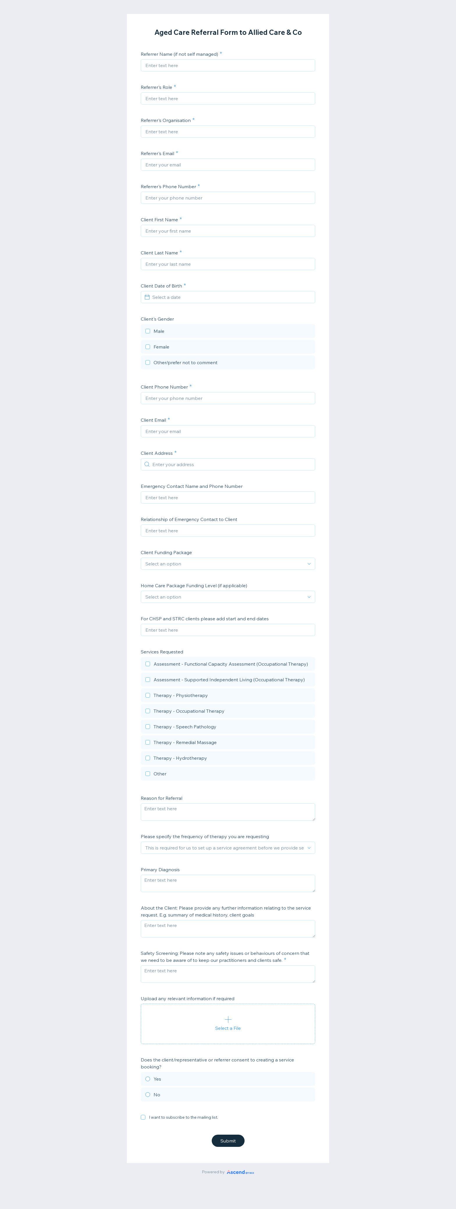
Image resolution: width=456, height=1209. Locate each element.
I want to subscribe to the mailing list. (183, 1117)
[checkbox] (228, 332)
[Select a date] (231, 297)
